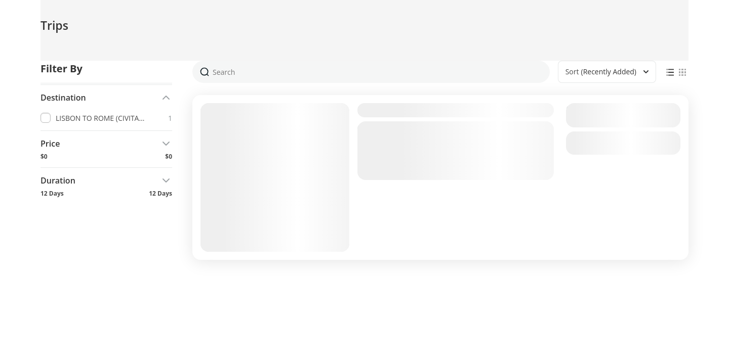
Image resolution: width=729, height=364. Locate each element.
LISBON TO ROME (400, 110)
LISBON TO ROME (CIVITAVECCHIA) (435, 173)
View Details (623, 143)
